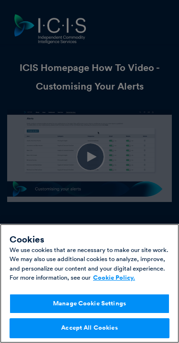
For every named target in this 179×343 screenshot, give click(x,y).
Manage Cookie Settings (89, 303)
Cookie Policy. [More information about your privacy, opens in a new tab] (114, 277)
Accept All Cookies (89, 327)
